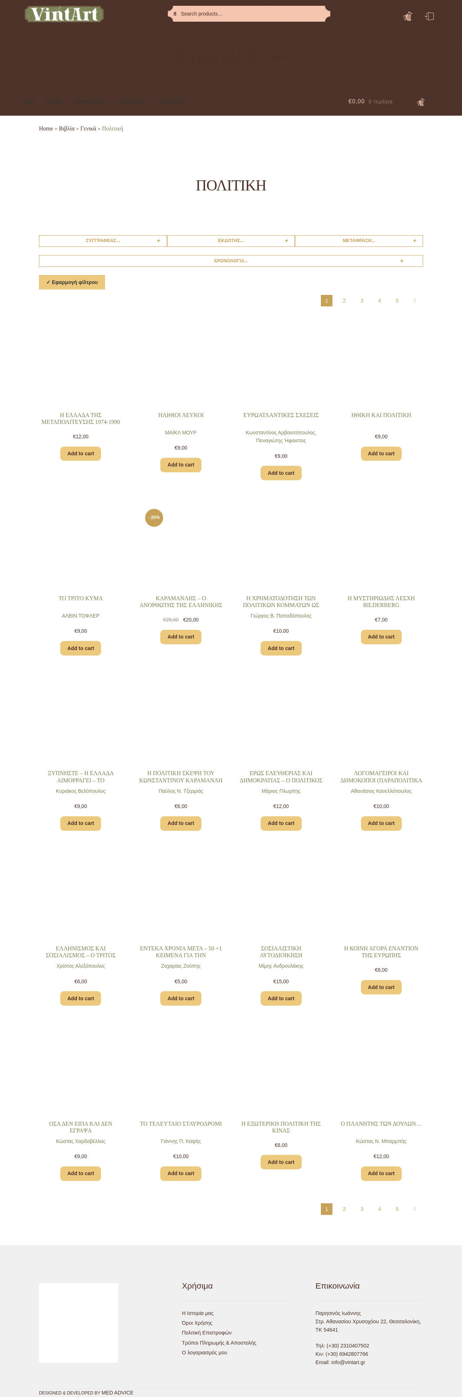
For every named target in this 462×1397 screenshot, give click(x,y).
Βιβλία (55, 101)
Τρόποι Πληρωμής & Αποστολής (219, 1343)
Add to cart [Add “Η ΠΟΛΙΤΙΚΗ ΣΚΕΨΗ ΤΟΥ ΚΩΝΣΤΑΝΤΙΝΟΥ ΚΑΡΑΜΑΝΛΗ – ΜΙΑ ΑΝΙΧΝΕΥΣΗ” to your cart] (180, 823)
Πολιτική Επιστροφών (207, 1333)
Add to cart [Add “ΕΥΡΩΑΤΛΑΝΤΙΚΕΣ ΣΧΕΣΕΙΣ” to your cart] (281, 473)
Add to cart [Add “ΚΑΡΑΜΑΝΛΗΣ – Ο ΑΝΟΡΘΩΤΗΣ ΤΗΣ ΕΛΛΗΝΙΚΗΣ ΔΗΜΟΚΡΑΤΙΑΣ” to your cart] (180, 637)
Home (46, 128)
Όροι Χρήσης (197, 1323)
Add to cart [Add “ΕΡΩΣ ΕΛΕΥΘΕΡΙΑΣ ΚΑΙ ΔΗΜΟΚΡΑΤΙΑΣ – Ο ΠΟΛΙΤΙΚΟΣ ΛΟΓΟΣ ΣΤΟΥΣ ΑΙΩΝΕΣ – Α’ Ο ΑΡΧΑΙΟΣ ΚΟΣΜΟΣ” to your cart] (281, 823)
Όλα (28, 101)
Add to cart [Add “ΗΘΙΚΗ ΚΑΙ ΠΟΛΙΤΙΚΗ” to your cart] (381, 453)
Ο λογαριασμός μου (204, 1352)
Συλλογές (170, 101)
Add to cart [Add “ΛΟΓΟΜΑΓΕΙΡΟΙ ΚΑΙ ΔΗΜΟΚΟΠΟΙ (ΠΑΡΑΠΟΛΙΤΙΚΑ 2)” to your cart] (381, 823)
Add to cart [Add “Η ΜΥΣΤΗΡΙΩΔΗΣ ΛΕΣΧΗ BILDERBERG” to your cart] (381, 637)
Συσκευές (133, 101)
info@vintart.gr (348, 1362)
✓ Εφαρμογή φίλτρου (72, 282)
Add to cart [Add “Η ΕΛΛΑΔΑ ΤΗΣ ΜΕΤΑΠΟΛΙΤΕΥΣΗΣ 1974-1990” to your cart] (80, 453)
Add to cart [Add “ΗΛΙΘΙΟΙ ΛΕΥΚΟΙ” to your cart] (180, 465)
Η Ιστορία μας (198, 1313)
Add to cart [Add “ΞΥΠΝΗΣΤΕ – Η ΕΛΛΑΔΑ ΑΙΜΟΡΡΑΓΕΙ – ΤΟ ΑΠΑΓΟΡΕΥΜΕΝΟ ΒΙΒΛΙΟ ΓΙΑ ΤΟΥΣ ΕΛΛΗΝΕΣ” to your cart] (80, 823)
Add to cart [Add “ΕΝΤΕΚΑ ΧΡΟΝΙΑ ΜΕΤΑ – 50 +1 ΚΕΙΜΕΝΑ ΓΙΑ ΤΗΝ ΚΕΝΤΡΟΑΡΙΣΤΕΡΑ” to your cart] (180, 998)
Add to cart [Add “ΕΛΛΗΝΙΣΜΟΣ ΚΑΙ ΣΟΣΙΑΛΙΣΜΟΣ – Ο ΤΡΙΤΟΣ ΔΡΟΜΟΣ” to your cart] (80, 998)
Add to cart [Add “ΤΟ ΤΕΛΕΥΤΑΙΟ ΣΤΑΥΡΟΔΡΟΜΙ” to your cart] (180, 1173)
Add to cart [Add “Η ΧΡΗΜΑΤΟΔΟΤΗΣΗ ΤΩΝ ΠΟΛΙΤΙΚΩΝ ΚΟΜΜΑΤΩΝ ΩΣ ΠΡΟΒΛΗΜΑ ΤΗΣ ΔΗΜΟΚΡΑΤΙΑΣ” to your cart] (281, 648)
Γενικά (88, 128)
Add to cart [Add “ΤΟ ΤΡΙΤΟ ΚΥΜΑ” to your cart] (80, 648)
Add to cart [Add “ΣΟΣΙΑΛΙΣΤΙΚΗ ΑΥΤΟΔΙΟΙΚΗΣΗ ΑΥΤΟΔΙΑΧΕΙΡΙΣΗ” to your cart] (281, 998)
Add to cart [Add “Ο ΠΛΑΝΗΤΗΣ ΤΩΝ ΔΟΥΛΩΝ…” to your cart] (381, 1173)
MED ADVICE (117, 1393)
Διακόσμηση (92, 101)
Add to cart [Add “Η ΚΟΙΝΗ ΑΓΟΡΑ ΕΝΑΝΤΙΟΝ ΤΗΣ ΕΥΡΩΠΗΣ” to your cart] (381, 987)
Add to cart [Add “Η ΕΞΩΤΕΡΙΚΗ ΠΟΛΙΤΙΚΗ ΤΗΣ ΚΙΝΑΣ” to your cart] (281, 1162)
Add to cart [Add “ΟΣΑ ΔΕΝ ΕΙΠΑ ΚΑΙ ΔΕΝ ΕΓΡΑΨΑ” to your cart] (80, 1173)
